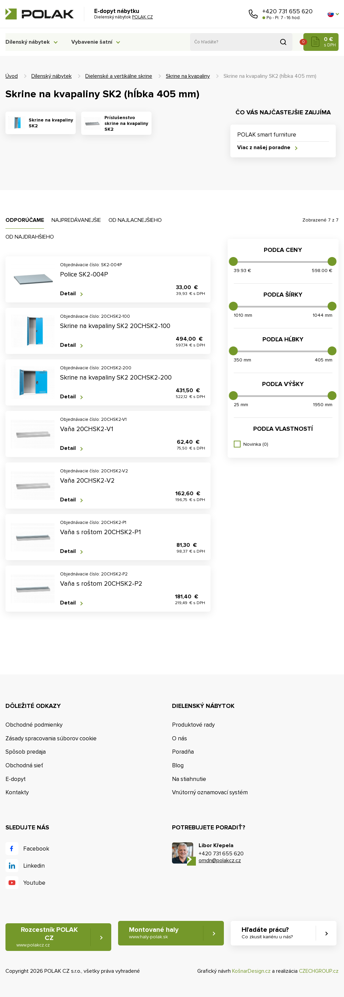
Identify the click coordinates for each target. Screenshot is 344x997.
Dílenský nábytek (27, 42)
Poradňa (183, 752)
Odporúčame (24, 220)
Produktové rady (193, 724)
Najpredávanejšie (76, 220)
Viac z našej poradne (263, 147)
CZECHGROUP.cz (318, 971)
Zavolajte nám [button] (253, 14)
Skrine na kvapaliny (188, 76)
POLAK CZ (39, 14)
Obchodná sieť (24, 765)
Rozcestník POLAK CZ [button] (47, 937)
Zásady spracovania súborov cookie (51, 738)
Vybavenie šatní (94, 42)
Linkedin (34, 865)
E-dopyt (15, 779)
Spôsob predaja (25, 752)
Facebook (36, 848)
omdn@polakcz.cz (220, 860)
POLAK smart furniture (266, 134)
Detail (68, 293)
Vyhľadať (283, 42)
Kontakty (17, 792)
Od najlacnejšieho (135, 220)
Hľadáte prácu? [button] (268, 933)
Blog (178, 765)
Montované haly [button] (154, 933)
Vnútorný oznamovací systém (210, 792)
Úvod (11, 76)
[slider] (233, 261)
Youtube (34, 882)
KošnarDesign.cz (250, 971)
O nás (179, 738)
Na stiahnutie (189, 779)
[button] (333, 14)
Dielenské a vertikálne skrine (118, 76)
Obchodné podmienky (33, 724)
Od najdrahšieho (29, 236)
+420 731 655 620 (287, 11)
